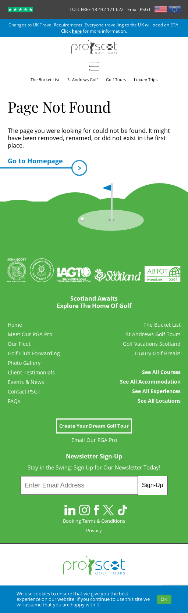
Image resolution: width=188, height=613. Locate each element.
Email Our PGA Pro (94, 440)
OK (164, 599)
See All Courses (161, 372)
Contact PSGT (24, 392)
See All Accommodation (150, 382)
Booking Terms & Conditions (94, 521)
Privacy (94, 530)
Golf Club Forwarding (34, 353)
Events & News (26, 382)
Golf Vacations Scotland (152, 344)
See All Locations (159, 401)
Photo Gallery (24, 363)
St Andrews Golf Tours (153, 334)
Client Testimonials (31, 373)
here (77, 31)
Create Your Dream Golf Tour (94, 425)
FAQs (14, 401)
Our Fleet (19, 344)
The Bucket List (162, 325)
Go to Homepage (40, 162)
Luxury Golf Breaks (158, 353)
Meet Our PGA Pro (30, 334)
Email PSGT (139, 9)
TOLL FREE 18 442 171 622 (97, 9)
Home (15, 325)
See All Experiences (156, 391)
